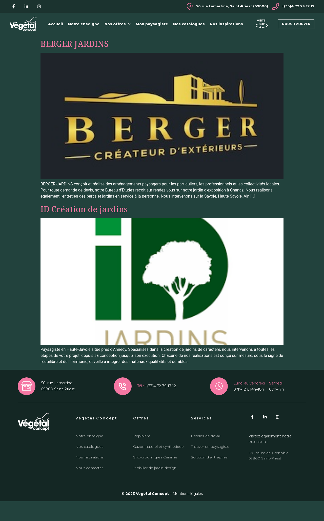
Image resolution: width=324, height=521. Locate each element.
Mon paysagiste (152, 24)
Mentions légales (188, 513)
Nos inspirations (226, 24)
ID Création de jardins (84, 228)
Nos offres (118, 24)
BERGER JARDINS (74, 63)
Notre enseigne (83, 24)
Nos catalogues (189, 24)
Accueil (55, 24)
